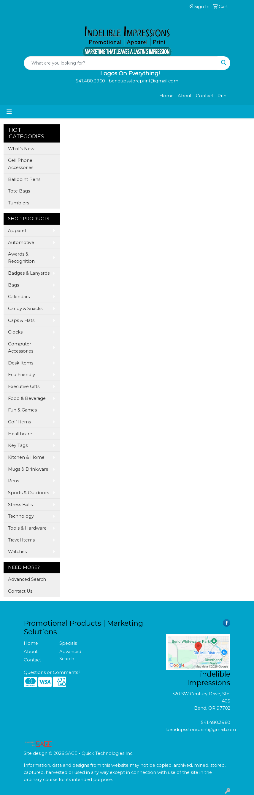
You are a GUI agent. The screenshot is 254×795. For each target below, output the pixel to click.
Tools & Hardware (27, 528)
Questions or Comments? (52, 672)
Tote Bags (19, 191)
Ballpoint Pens (24, 179)
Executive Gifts (23, 386)
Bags (13, 285)
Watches (17, 551)
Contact (204, 95)
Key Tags (18, 445)
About (185, 95)
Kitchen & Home (26, 457)
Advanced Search (27, 579)
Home (166, 95)
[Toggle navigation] (9, 112)
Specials (68, 643)
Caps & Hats (21, 320)
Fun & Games (22, 410)
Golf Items (19, 422)
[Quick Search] (121, 63)
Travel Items (21, 540)
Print (223, 95)
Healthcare (20, 433)
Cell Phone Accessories (20, 164)
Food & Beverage (27, 398)
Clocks (15, 332)
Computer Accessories (20, 347)
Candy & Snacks (25, 308)
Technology (21, 516)
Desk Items (20, 363)
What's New (21, 148)
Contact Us (20, 591)
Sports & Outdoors (28, 492)
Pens (13, 480)
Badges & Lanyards (29, 273)
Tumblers (18, 203)
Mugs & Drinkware (28, 469)
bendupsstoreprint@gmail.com (201, 729)
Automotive (21, 242)
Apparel (17, 230)
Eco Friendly (21, 374)
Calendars (19, 296)
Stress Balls (20, 504)
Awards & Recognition (21, 257)
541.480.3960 (215, 722)
